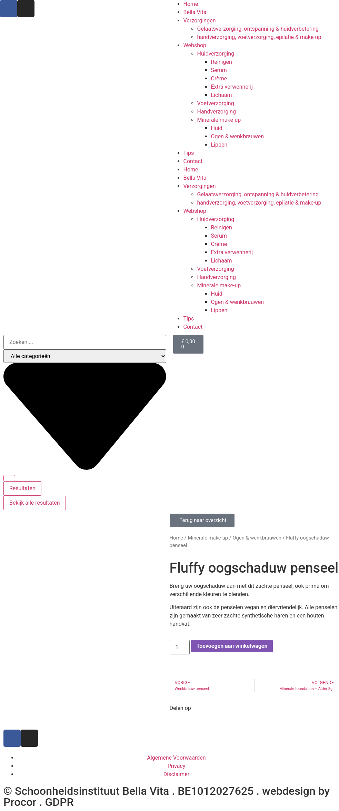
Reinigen (221, 62)
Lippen (219, 144)
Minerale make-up (219, 120)
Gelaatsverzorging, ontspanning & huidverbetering (258, 29)
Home (190, 4)
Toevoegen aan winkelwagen (232, 646)
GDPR (59, 802)
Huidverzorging (216, 53)
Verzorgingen (199, 20)
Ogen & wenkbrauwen (237, 136)
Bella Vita (195, 12)
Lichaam (221, 95)
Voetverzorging (215, 103)
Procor (20, 802)
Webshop (195, 45)
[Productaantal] (180, 647)
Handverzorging (216, 111)
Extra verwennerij (232, 86)
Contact (193, 161)
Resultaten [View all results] (22, 488)
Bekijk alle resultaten (34, 503)
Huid (216, 128)
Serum (219, 70)
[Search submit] (9, 478)
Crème (219, 78)
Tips (188, 153)
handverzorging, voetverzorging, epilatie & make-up (259, 37)
